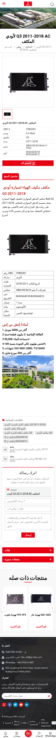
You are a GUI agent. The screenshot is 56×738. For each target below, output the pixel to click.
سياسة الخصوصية (34, 722)
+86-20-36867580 (14, 652)
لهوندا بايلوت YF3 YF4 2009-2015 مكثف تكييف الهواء (15, 615)
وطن (18, 47)
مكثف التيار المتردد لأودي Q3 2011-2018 (24, 424)
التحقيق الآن (26, 163)
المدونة (8, 723)
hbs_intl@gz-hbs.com (31, 657)
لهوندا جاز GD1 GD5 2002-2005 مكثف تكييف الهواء (41, 615)
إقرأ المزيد (15, 626)
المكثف (28, 47)
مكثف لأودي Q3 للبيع (14, 428)
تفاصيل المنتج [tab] (10, 176)
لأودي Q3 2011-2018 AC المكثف (23, 493)
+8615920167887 (25, 662)
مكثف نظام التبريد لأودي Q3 (18, 432)
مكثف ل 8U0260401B (15, 437)
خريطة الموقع (17, 722)
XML (25, 723)
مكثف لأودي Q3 (44, 432)
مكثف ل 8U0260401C (15, 441)
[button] (52, 608)
